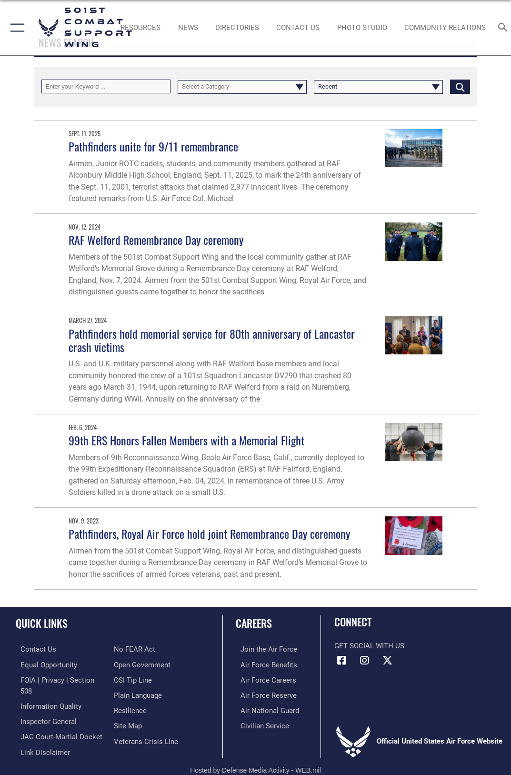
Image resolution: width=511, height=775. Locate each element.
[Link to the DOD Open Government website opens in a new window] (142, 663)
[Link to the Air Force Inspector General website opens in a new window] (44, 708)
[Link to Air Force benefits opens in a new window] (264, 663)
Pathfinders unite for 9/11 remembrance (153, 146)
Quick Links (42, 623)
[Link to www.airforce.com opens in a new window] (264, 648)
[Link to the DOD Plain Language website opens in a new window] (138, 693)
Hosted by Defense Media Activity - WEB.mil (255, 759)
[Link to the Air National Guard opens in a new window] (265, 708)
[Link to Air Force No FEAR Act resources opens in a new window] (134, 648)
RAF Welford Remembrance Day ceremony (156, 239)
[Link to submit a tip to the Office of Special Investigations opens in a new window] (133, 678)
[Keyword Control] (105, 86)
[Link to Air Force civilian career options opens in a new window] (260, 722)
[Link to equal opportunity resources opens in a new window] (44, 663)
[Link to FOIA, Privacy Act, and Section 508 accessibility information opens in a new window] (59, 678)
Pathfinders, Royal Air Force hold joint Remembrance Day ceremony (209, 533)
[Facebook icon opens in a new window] (341, 661)
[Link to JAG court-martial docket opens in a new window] (57, 722)
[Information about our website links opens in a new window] (40, 737)
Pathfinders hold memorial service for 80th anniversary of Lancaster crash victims (212, 340)
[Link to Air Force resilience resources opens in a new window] (130, 708)
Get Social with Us (369, 646)
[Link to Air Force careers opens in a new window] (263, 678)
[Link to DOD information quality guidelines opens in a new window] (46, 693)
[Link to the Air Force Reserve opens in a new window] (264, 693)
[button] (15, 27)
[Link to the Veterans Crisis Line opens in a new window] (146, 737)
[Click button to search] (460, 86)
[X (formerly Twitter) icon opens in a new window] (387, 661)
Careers (254, 623)
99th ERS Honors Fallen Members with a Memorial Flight (186, 440)
